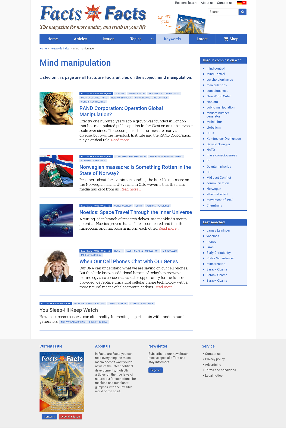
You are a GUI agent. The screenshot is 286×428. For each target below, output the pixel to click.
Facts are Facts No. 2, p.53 (55, 303)
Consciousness (123, 206)
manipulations (217, 85)
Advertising (213, 365)
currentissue (164, 18)
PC (209, 161)
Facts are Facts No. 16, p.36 (96, 93)
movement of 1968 (220, 200)
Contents (49, 416)
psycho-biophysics (220, 80)
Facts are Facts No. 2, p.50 (95, 251)
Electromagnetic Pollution (142, 251)
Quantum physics (219, 166)
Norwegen (214, 189)
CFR (209, 172)
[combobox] (223, 12)
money (211, 242)
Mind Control (216, 74)
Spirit (139, 206)
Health (118, 251)
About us (207, 3)
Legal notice (214, 375)
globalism (214, 127)
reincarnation (216, 264)
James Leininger (218, 230)
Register (156, 370)
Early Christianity (219, 253)
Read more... (121, 139)
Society (120, 93)
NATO (211, 150)
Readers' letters (186, 3)
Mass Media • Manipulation (164, 93)
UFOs (210, 133)
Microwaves (170, 251)
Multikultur (214, 122)
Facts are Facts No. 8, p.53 (95, 206)
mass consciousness (222, 155)
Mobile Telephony (91, 255)
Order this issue (70, 416)
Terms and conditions (220, 370)
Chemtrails (214, 205)
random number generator (218, 114)
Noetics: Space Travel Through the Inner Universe (135, 212)
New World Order (121, 98)
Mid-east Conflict (219, 178)
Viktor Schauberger (220, 258)
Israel (210, 247)
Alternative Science (158, 206)
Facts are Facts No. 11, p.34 (96, 156)
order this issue (98, 322)
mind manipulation (84, 48)
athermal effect (217, 194)
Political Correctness (94, 98)
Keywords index (59, 48)
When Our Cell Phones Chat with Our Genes (128, 262)
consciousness (217, 91)
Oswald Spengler (218, 144)
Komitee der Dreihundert (224, 139)
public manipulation (221, 107)
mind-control (216, 68)
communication (218, 183)
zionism (212, 102)
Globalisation (137, 93)
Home (43, 48)
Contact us (225, 3)
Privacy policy (215, 359)
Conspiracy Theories (93, 102)
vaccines (213, 236)
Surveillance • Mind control (151, 98)
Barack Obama (217, 269)
